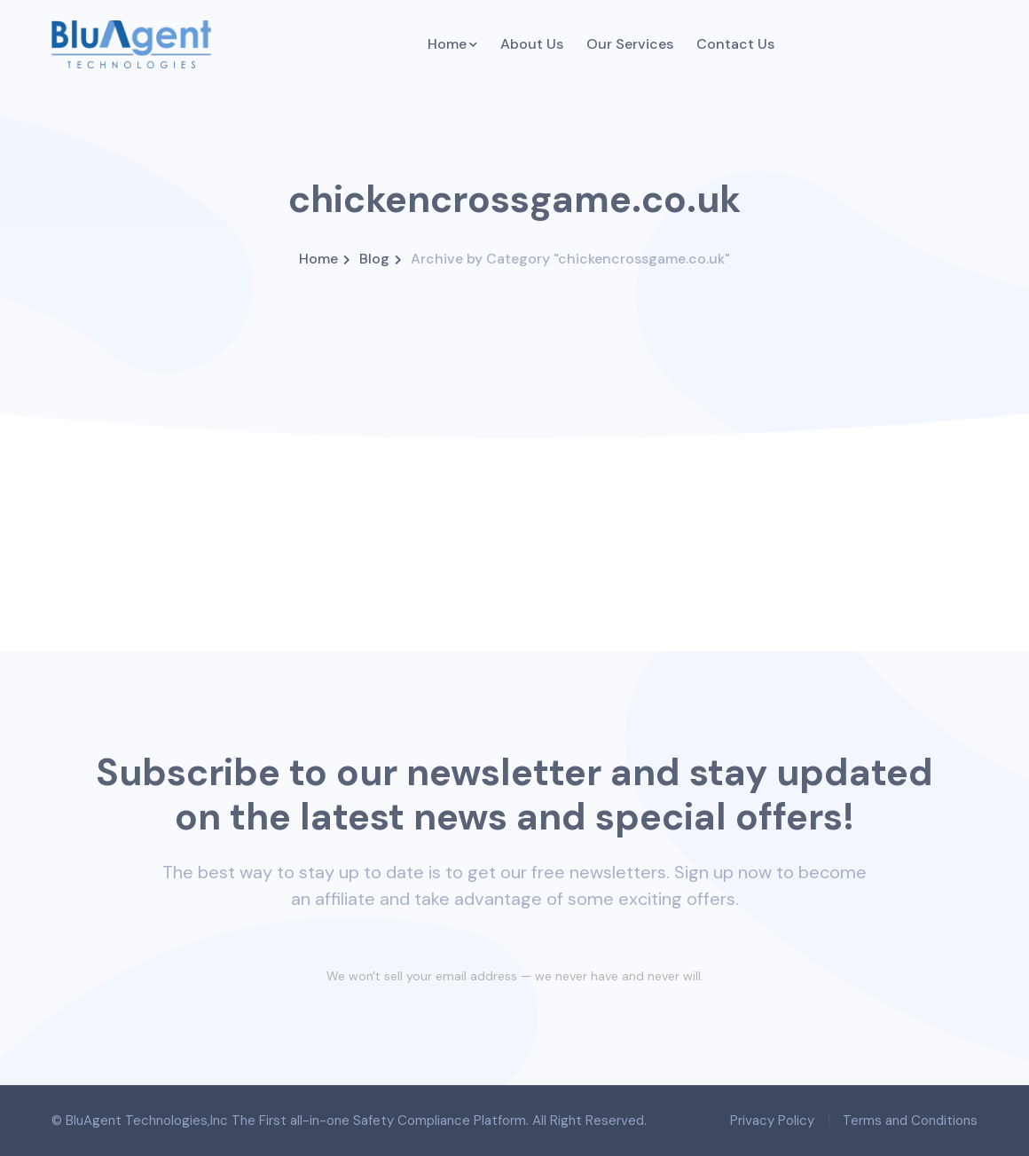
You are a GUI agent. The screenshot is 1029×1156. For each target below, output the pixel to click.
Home (318, 258)
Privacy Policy (772, 1120)
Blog (374, 258)
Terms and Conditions (910, 1120)
